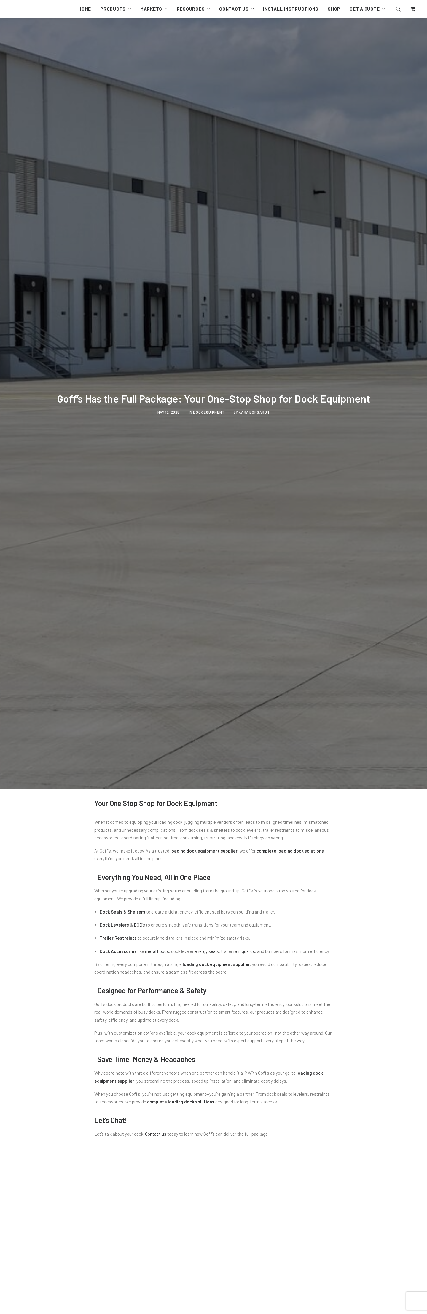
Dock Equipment (208, 319)
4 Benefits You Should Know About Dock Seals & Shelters (338, 1300)
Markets (154, 9)
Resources (193, 9)
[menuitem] (84, 9)
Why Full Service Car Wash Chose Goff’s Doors (256, 1300)
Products (115, 9)
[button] (402, 9)
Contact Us (236, 9)
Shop (334, 9)
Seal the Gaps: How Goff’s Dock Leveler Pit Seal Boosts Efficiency (83, 1300)
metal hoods (157, 764)
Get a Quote (367, 9)
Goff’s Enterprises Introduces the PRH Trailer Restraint (168, 1300)
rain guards (244, 764)
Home (84, 9)
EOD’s (139, 738)
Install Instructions (290, 9)
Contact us (155, 947)
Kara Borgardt (254, 319)
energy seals (207, 764)
